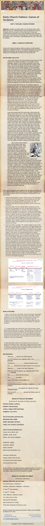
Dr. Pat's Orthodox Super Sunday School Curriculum (22, 4)
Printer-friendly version (12, 519)
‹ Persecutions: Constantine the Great (10, 515)
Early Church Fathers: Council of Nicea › (35, 515)
